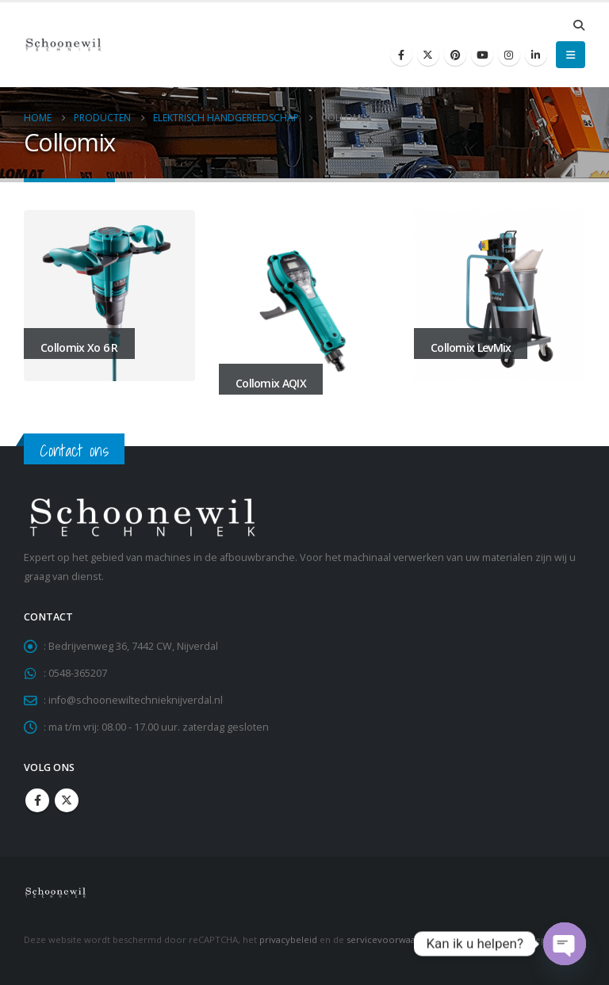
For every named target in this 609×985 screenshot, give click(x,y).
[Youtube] (482, 55)
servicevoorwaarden (391, 939)
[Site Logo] (63, 44)
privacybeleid (288, 939)
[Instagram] (509, 55)
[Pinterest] (455, 55)
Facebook (37, 800)
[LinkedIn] (536, 55)
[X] (428, 55)
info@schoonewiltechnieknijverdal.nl (135, 700)
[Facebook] (401, 55)
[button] (578, 25)
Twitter (67, 800)
